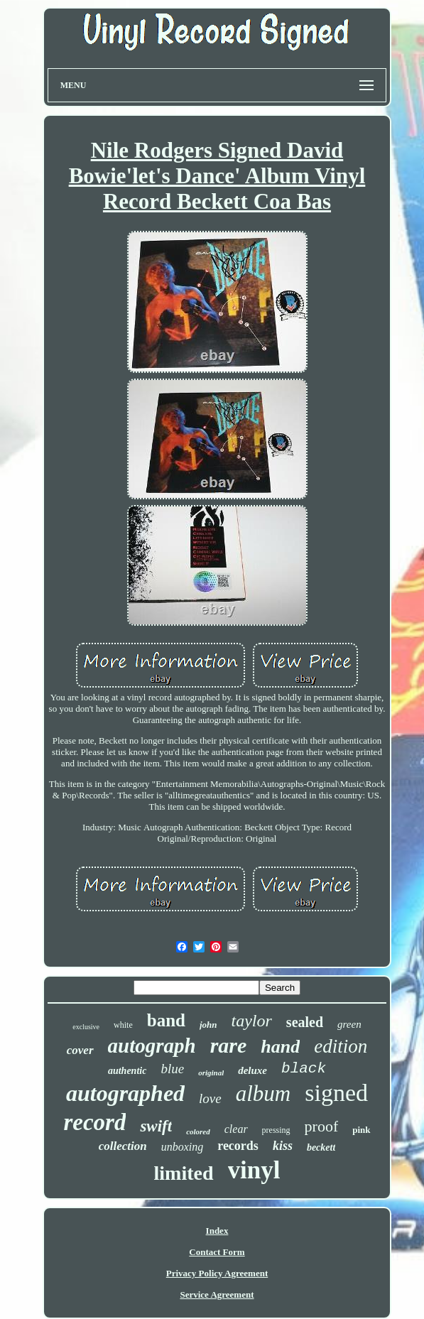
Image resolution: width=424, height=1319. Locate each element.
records (238, 1146)
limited (184, 1173)
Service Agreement (217, 1294)
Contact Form (216, 1252)
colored (198, 1131)
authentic (127, 1070)
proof (322, 1126)
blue (172, 1068)
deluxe (252, 1070)
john (208, 1024)
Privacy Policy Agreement (217, 1273)
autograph (152, 1045)
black (303, 1068)
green (349, 1024)
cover (80, 1050)
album (263, 1093)
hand (280, 1046)
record (94, 1122)
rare (228, 1045)
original (211, 1072)
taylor (252, 1020)
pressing (276, 1130)
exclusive (85, 1027)
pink (361, 1129)
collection (123, 1146)
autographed (125, 1093)
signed (336, 1093)
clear (236, 1129)
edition (340, 1046)
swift (156, 1126)
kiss (283, 1146)
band (166, 1020)
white (123, 1025)
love (210, 1098)
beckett (321, 1147)
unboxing (182, 1147)
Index (217, 1230)
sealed (304, 1022)
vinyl (254, 1170)
